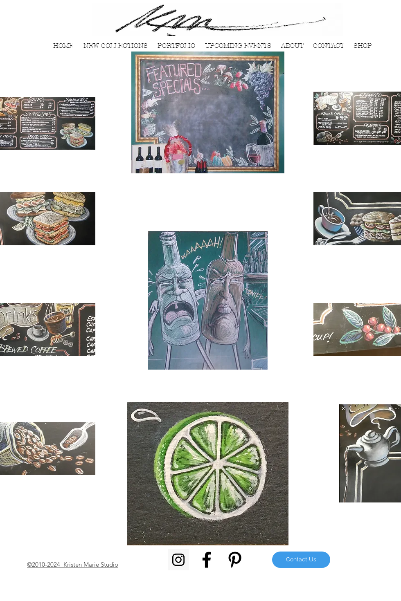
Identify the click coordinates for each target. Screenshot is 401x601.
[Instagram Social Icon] (178, 559)
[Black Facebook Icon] (206, 559)
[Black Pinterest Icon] (235, 559)
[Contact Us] (301, 560)
